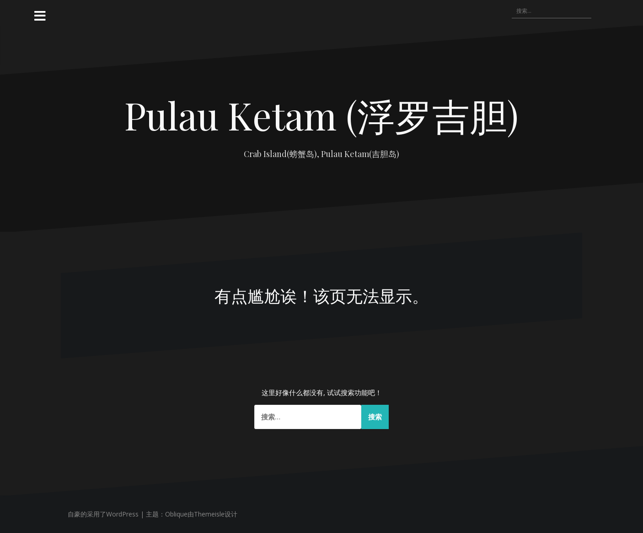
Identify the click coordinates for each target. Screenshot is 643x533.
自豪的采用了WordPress (103, 514)
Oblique (176, 514)
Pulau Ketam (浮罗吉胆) (321, 115)
